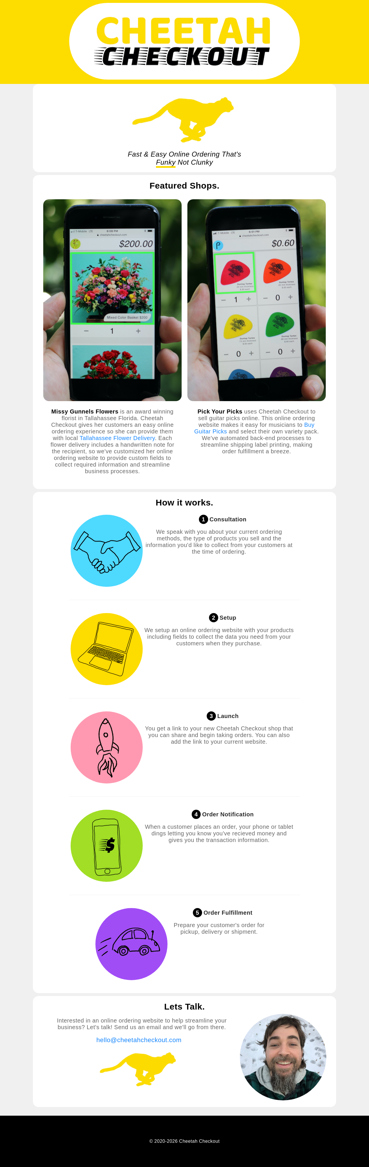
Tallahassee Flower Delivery (117, 438)
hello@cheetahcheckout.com (138, 1040)
